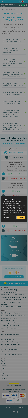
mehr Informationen (12, 214)
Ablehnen (6, 217)
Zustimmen (21, 217)
